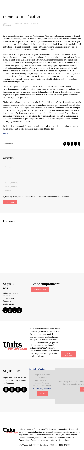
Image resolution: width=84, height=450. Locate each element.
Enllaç (5, 133)
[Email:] (79, 143)
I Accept (42, 393)
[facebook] (5, 310)
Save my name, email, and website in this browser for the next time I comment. (37, 197)
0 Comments (7, 25)
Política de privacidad (42, 388)
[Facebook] (64, 143)
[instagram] (15, 310)
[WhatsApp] (72, 143)
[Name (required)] (38, 182)
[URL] (38, 190)
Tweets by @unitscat (37, 369)
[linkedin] (19, 310)
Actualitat (35, 23)
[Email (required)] (38, 186)
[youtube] (24, 390)
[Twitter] (68, 143)
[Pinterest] (75, 143)
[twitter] (10, 310)
